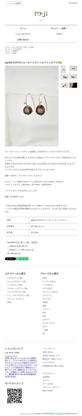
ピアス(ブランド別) (20, 47)
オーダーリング (49, 323)
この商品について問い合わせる (20, 250)
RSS (44, 391)
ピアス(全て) (17, 49)
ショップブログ (49, 362)
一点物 (45, 330)
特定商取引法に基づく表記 (53, 366)
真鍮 (44, 306)
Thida (31, 47)
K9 (44, 333)
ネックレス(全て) (49, 281)
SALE (45, 278)
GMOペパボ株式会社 (57, 413)
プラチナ (46, 320)
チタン (45, 326)
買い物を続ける (13, 253)
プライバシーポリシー (51, 387)
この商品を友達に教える (17, 246)
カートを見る (48, 384)
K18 (44, 316)
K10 (14, 53)
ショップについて (22, 34)
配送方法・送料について (52, 359)
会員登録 (46, 377)
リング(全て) (47, 285)
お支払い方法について (51, 356)
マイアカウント (49, 373)
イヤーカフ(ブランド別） (17, 292)
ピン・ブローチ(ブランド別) (18, 295)
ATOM (49, 391)
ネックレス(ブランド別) (16, 281)
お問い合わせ (23, 40)
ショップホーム (49, 349)
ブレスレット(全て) (50, 292)
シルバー (46, 309)
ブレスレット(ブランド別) (17, 288)
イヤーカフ (47, 299)
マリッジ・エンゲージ (16, 299)
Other (9, 302)
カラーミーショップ (26, 413)
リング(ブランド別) (14, 285)
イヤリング (47, 295)
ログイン (46, 380)
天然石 (15, 51)
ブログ (59, 34)
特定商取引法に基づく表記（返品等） (23, 242)
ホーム (23, 28)
